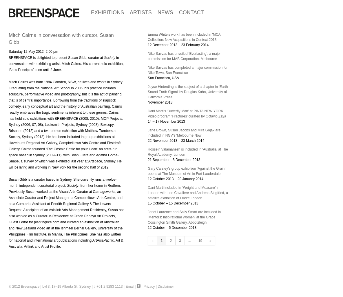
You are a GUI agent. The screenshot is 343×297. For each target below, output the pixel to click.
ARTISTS (141, 12)
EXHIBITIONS (107, 12)
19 (200, 241)
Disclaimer (166, 287)
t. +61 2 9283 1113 (108, 287)
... (189, 241)
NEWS (165, 12)
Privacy (149, 287)
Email (130, 287)
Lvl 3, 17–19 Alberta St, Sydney (66, 287)
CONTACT (191, 12)
